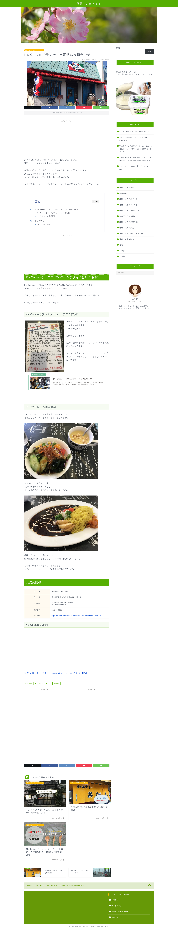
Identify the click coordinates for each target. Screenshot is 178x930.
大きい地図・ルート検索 (35, 677)
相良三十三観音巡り (127, 216)
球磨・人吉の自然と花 (128, 222)
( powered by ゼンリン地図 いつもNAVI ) (69, 677)
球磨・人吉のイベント (128, 205)
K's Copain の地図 (48, 225)
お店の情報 (44, 222)
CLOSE (96, 201)
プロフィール (116, 921)
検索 (118, 48)
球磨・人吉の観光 (126, 228)
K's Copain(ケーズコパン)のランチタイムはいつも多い (62, 209)
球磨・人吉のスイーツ (128, 199)
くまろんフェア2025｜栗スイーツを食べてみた (135, 167)
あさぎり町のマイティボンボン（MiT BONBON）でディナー (133, 139)
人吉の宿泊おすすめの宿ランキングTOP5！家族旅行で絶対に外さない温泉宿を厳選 (136, 159)
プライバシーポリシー (120, 916)
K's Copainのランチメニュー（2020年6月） (58, 213)
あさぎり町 (29, 687)
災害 (121, 245)
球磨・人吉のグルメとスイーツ (34, 50)
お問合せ (114, 904)
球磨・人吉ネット (89, 3)
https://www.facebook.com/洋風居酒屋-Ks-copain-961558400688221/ (76, 620)
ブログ (122, 251)
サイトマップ (116, 910)
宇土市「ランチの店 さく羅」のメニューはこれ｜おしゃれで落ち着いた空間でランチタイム (135, 149)
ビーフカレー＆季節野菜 (50, 216)
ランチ (49, 687)
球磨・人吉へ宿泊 (126, 187)
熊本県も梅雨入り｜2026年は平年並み (134, 131)
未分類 (122, 256)
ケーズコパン (39, 687)
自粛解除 (57, 687)
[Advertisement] (66, 139)
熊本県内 (123, 193)
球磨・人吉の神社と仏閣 (129, 211)
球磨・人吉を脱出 (126, 239)
